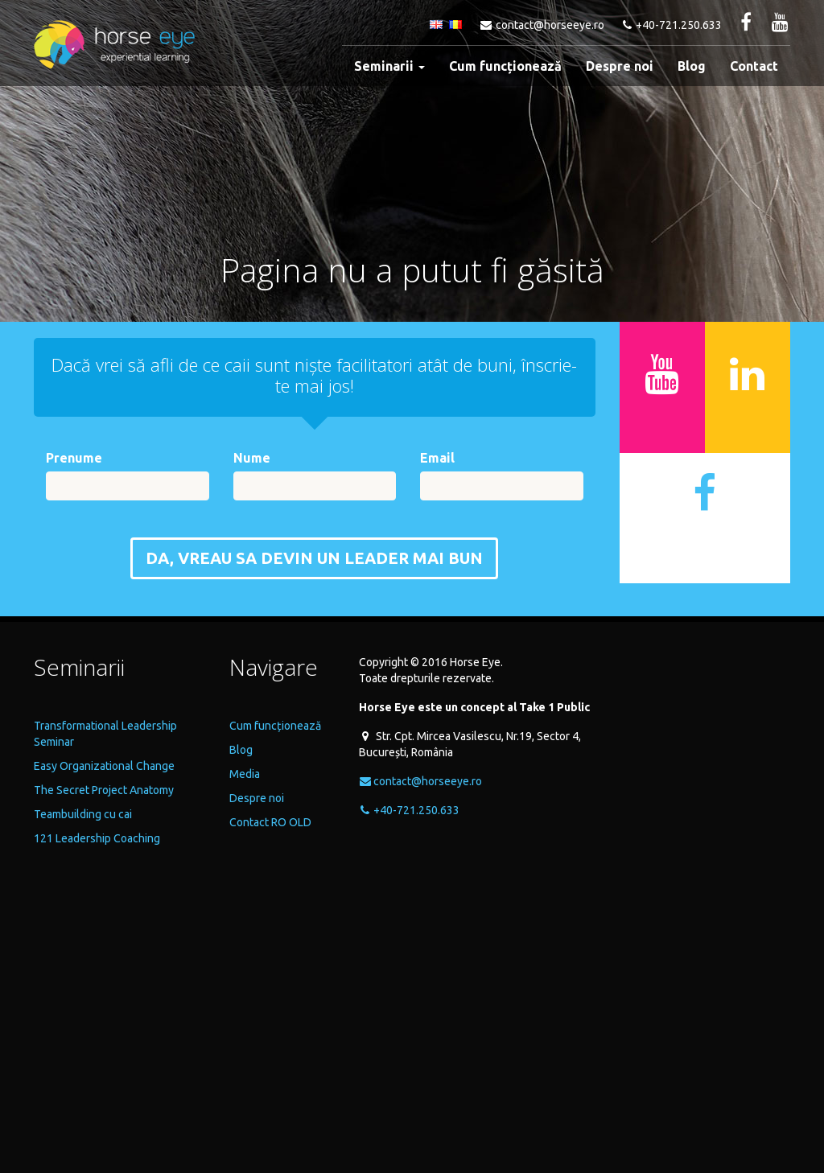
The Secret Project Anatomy (104, 790)
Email (437, 458)
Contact (754, 66)
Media (244, 774)
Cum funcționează (505, 66)
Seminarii (389, 66)
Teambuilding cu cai (83, 814)
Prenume (74, 458)
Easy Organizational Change (104, 765)
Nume (251, 458)
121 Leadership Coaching (97, 838)
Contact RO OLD (270, 822)
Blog (692, 66)
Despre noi (619, 66)
